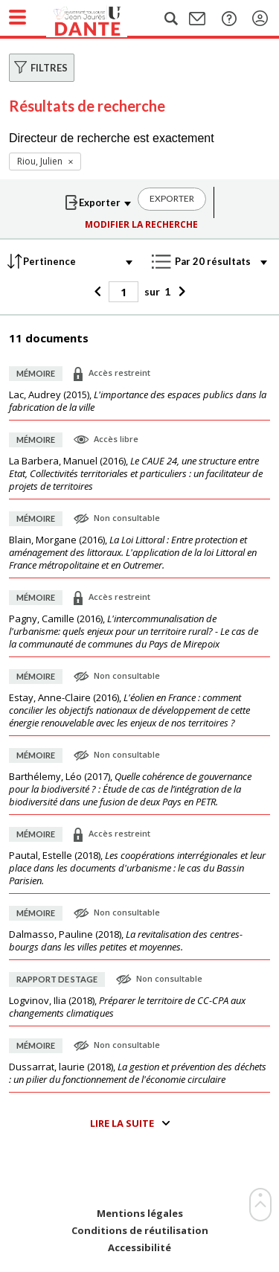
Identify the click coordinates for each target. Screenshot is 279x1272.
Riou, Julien (39, 161)
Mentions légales (140, 1213)
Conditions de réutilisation (139, 1230)
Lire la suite (122, 1123)
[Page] (123, 291)
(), (137, 401)
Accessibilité (139, 1247)
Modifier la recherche (141, 224)
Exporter (172, 198)
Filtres (49, 68)
